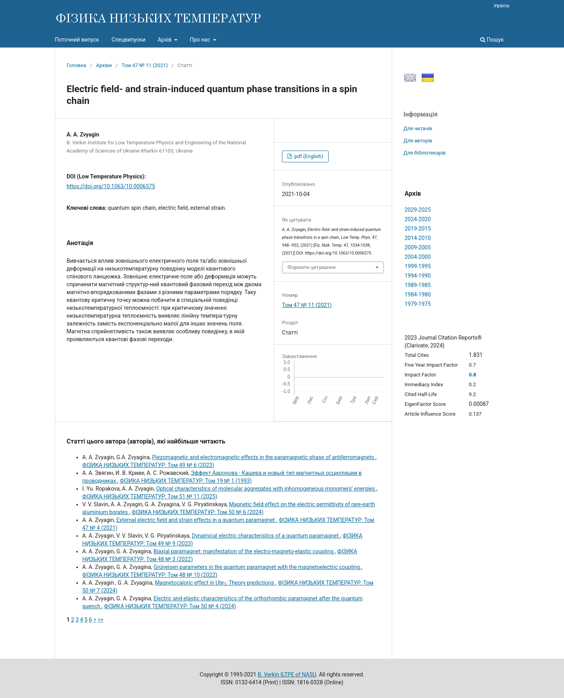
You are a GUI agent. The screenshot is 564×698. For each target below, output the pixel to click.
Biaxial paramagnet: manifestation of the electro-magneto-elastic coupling (244, 551)
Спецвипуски (129, 39)
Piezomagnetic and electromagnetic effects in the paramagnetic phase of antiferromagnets (263, 457)
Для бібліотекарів (424, 153)
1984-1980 (418, 294)
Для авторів (417, 141)
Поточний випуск (77, 39)
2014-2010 (418, 238)
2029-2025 (418, 210)
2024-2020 (418, 219)
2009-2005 (418, 247)
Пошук (492, 39)
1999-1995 (418, 266)
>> (100, 619)
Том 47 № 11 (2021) (144, 65)
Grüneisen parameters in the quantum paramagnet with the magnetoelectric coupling (258, 567)
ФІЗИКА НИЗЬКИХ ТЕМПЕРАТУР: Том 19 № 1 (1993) (186, 481)
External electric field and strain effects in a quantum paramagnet (196, 520)
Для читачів (417, 128)
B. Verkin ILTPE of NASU (287, 674)
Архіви (104, 65)
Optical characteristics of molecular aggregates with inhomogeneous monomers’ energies (266, 488)
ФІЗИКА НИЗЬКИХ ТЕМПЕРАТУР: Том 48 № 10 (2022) (149, 575)
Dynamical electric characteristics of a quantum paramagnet (266, 536)
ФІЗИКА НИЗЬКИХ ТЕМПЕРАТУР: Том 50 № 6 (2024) (198, 512)
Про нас (201, 39)
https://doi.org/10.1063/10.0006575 (111, 186)
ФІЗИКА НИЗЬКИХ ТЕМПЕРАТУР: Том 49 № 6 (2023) (148, 465)
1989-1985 (418, 285)
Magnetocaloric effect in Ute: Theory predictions (215, 583)
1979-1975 (418, 304)
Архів (165, 39)
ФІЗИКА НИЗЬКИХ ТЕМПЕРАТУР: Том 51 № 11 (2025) (149, 496)
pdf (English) (308, 156)
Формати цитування (311, 267)
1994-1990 (418, 276)
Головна (76, 65)
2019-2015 (418, 228)
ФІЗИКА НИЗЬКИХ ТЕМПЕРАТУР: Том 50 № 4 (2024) (170, 606)
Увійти (501, 6)
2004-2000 (418, 257)
